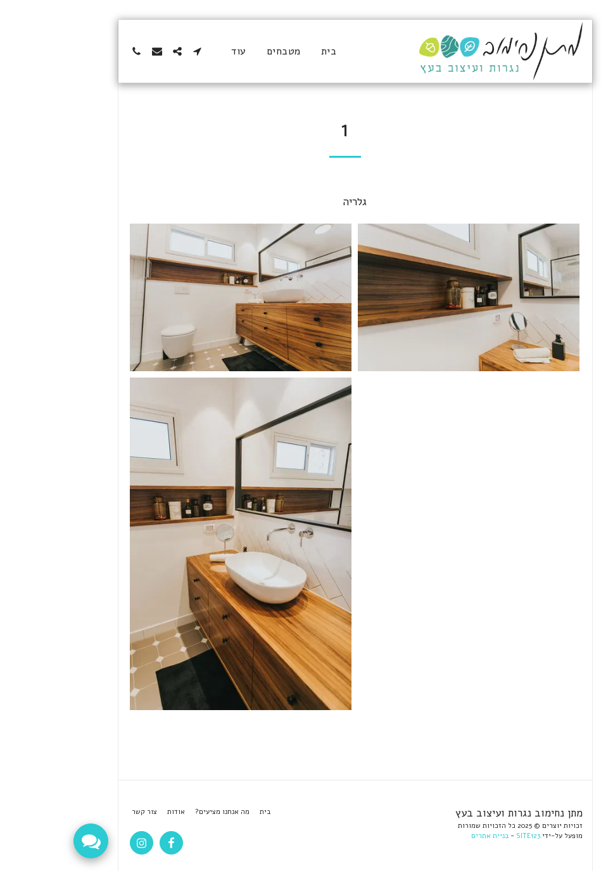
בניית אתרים (435, 836)
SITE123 (474, 836)
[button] (143, 51)
